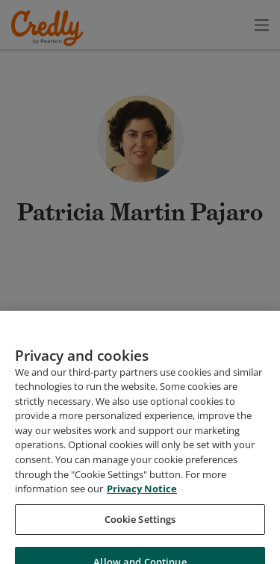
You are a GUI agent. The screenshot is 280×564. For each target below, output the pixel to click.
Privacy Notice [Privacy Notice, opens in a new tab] (142, 536)
